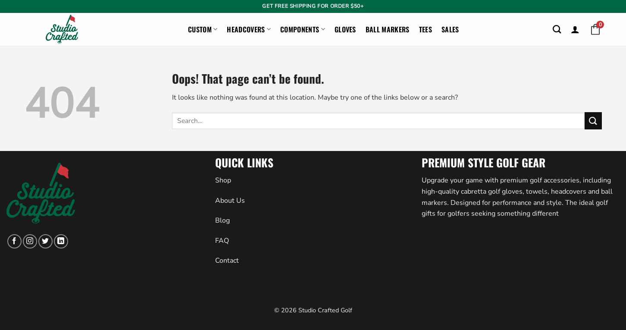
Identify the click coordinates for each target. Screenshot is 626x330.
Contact (227, 260)
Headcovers (249, 29)
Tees (425, 29)
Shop (223, 180)
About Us (230, 200)
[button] (575, 29)
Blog (222, 220)
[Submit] (593, 120)
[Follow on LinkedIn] (61, 241)
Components (302, 29)
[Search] (557, 29)
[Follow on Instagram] (30, 241)
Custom (202, 29)
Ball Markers (388, 29)
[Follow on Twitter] (45, 241)
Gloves (345, 29)
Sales (450, 29)
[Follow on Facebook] (14, 241)
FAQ (222, 240)
